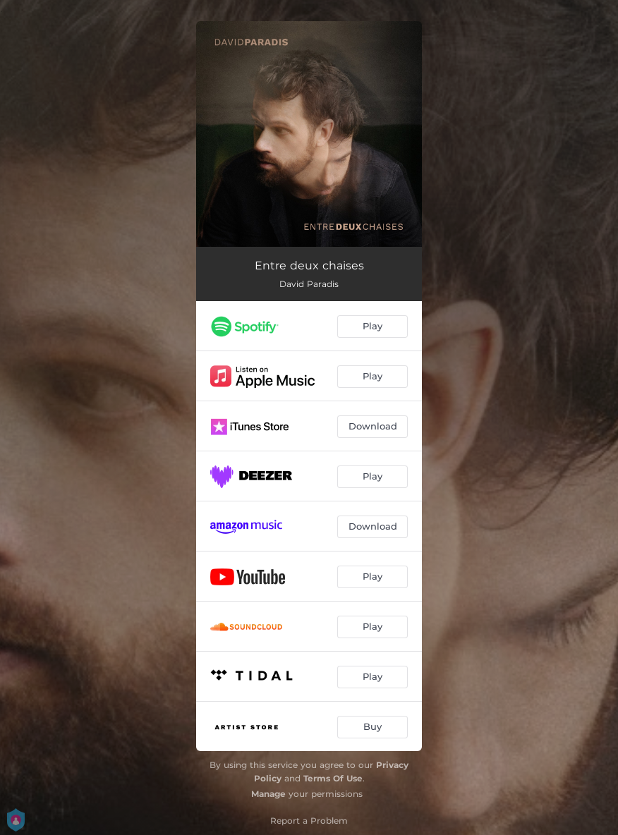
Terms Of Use (333, 778)
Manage (268, 793)
